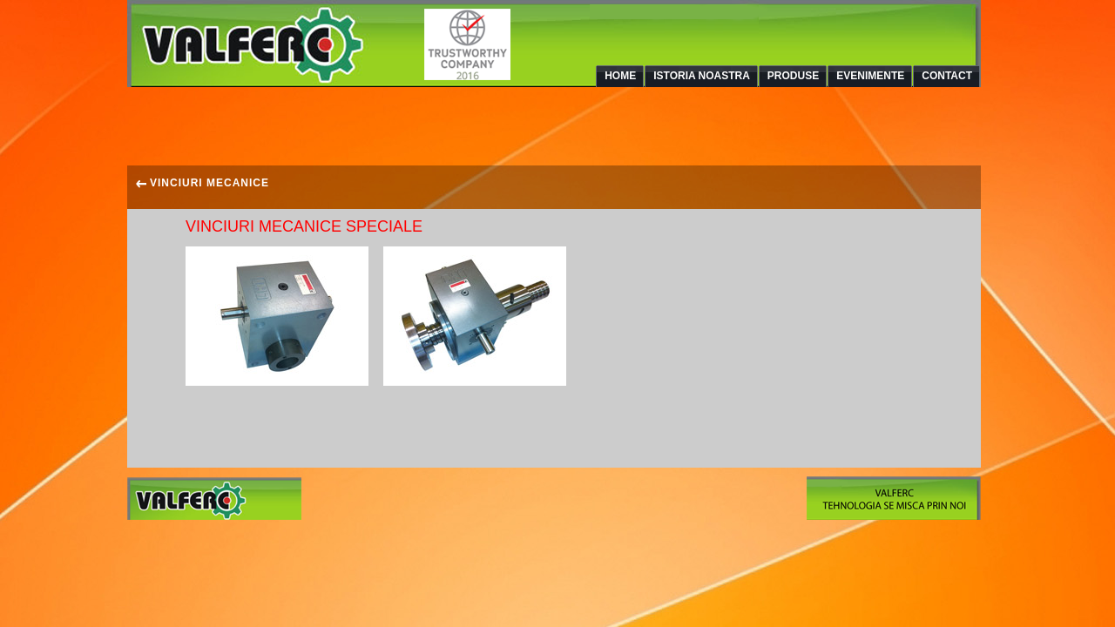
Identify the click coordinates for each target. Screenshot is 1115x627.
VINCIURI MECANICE (202, 183)
